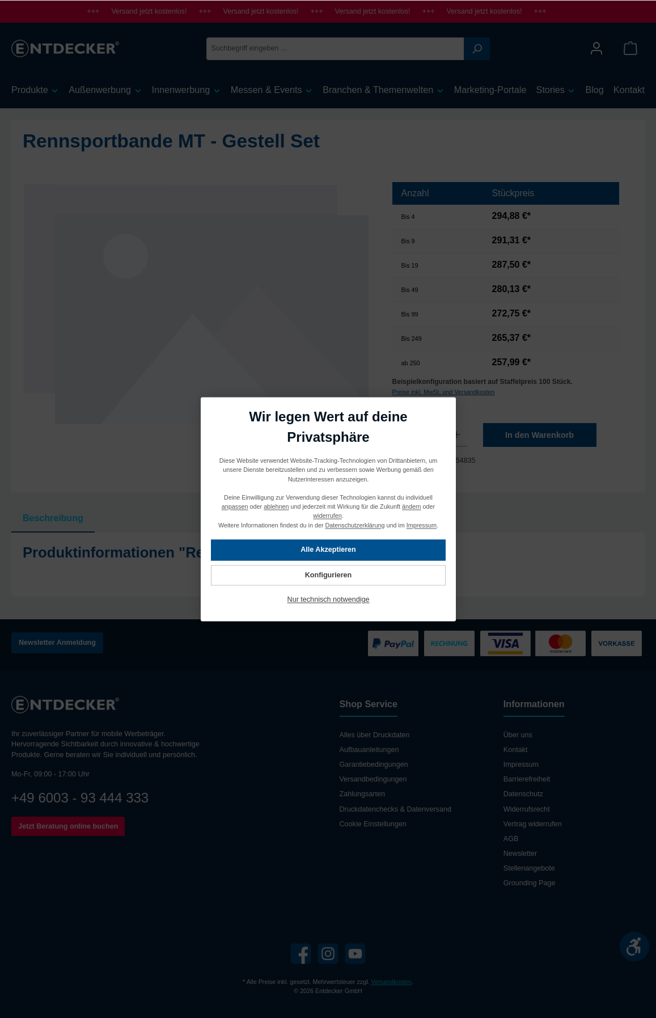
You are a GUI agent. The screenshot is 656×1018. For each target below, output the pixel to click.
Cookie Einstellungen (373, 824)
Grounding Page (529, 883)
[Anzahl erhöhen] (457, 435)
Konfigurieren (328, 575)
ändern (411, 506)
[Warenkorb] (630, 48)
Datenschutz (523, 794)
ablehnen (276, 506)
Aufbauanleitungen (369, 750)
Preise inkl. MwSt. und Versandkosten (443, 391)
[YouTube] (355, 953)
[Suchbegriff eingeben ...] (335, 48)
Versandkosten (391, 981)
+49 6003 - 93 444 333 (80, 797)
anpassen (234, 506)
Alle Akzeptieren (328, 550)
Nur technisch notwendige (328, 599)
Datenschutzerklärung (354, 524)
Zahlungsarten (363, 794)
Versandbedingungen (373, 779)
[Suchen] (477, 48)
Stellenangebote (529, 868)
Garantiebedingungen (374, 764)
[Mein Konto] (596, 48)
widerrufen (327, 515)
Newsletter (520, 854)
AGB (511, 839)
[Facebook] (301, 953)
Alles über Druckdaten (375, 735)
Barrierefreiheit (527, 779)
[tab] (53, 518)
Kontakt (515, 750)
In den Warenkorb (539, 435)
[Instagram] (328, 953)
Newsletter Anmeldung (57, 643)
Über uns (517, 735)
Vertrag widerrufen (532, 824)
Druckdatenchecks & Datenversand (395, 809)
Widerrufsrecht (526, 809)
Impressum (521, 764)
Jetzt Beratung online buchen (68, 826)
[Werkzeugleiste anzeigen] (634, 946)
